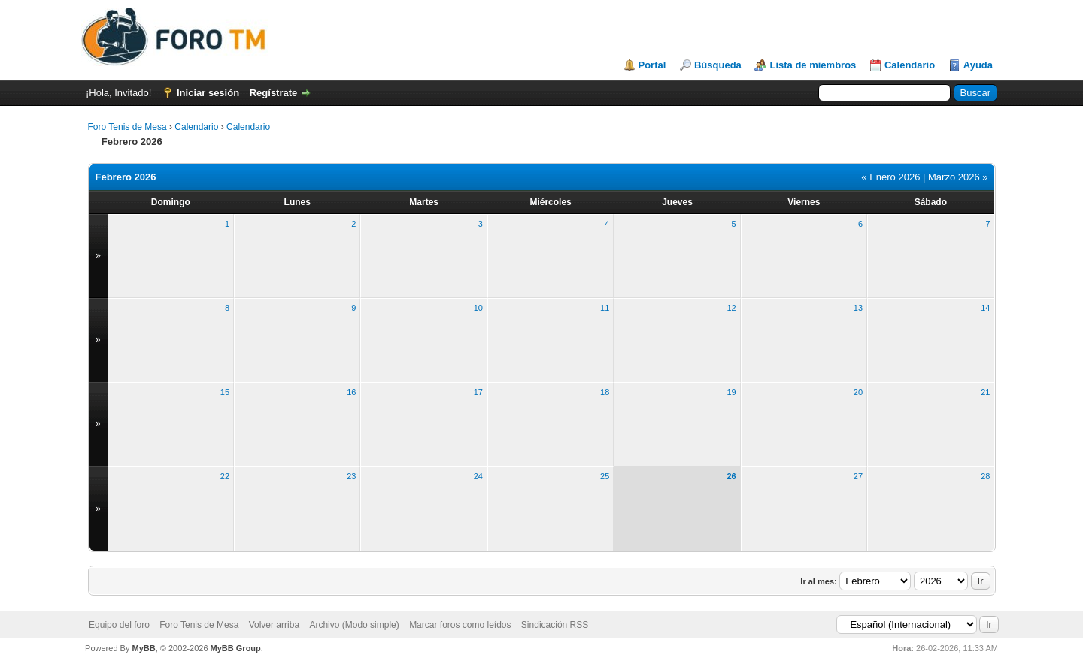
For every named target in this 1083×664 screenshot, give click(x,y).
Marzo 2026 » (958, 177)
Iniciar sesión (208, 92)
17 (478, 392)
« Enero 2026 (890, 177)
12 (731, 307)
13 (858, 307)
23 (351, 476)
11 (604, 307)
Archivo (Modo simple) (354, 625)
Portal (652, 65)
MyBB (143, 648)
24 (478, 476)
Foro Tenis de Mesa (127, 127)
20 (858, 392)
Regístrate (274, 92)
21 (985, 392)
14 (985, 307)
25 (604, 476)
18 (604, 392)
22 (224, 476)
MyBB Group (236, 648)
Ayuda (978, 65)
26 (731, 476)
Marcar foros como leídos (460, 625)
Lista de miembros (812, 65)
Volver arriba (274, 625)
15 (224, 392)
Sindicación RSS (554, 625)
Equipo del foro (119, 625)
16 (351, 392)
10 (478, 307)
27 (858, 476)
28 (985, 476)
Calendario (909, 65)
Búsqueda (718, 65)
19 (731, 392)
